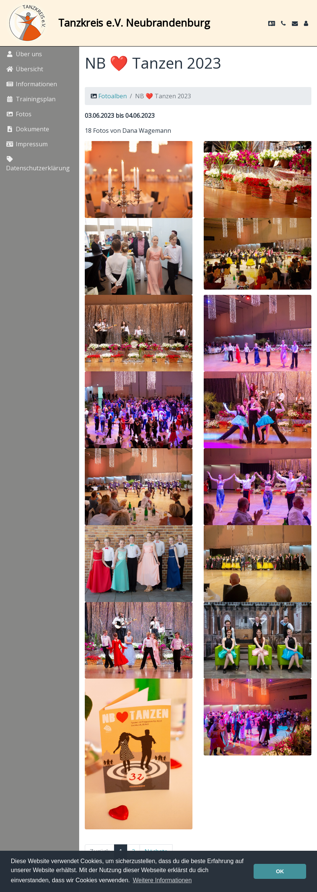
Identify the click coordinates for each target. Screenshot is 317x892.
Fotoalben (112, 96)
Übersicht (24, 69)
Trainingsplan (31, 99)
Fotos (19, 114)
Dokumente (27, 129)
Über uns (24, 54)
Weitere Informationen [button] (162, 880)
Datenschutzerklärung (38, 164)
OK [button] (280, 871)
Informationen (31, 84)
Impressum (27, 144)
